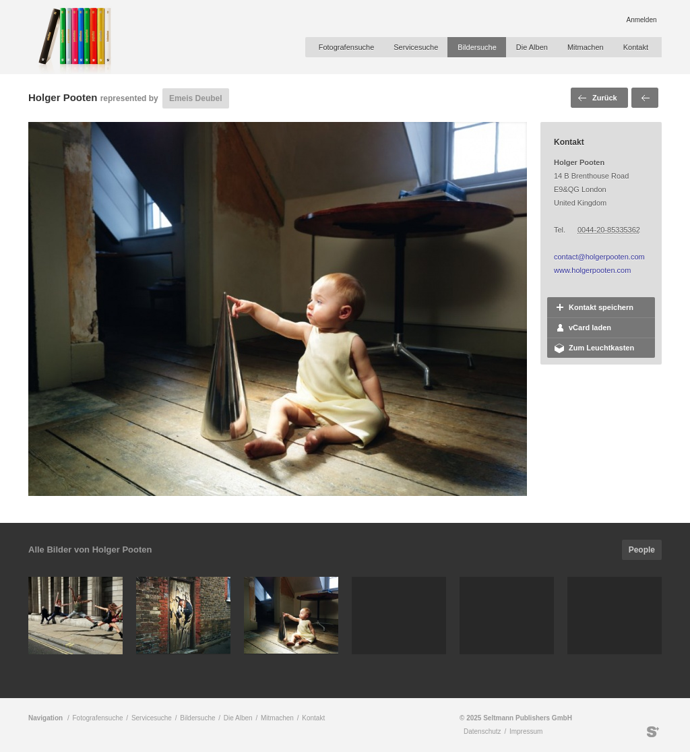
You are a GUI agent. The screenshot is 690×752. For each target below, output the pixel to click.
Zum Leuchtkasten (601, 348)
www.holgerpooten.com (592, 270)
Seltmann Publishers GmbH (653, 731)
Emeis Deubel (195, 98)
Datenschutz (482, 731)
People (642, 550)
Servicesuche (416, 47)
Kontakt (635, 47)
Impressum (525, 731)
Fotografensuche (347, 47)
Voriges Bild (644, 98)
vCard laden (590, 327)
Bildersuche (477, 47)
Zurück (604, 98)
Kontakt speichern (601, 307)
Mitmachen (585, 47)
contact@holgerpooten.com (599, 257)
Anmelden (641, 20)
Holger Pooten (63, 97)
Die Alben (532, 47)
